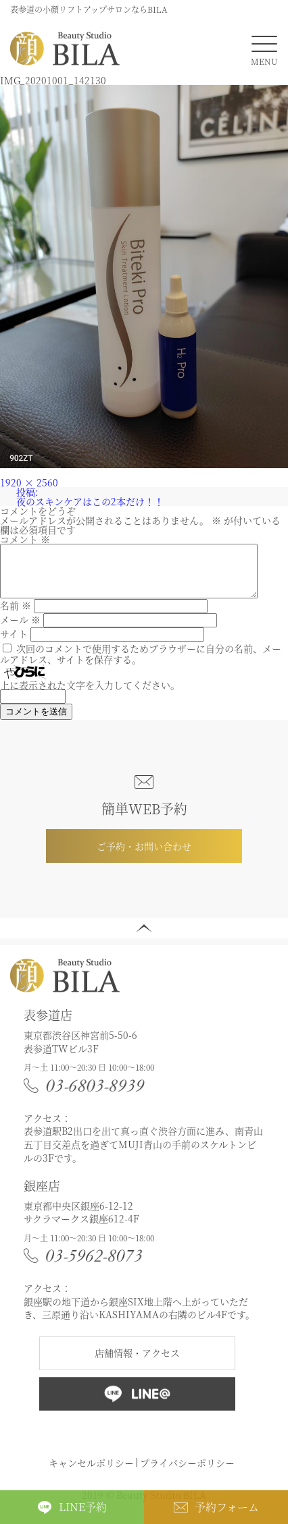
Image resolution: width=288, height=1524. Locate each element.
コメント (25, 539)
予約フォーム (227, 1507)
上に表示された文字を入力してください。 (90, 695)
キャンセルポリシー (91, 1472)
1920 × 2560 (29, 482)
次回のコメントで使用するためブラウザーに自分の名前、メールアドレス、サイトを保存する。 (140, 664)
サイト (14, 643)
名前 (15, 615)
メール (20, 629)
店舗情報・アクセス (137, 1363)
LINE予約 (83, 1507)
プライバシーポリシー (187, 1472)
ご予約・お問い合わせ (144, 856)
